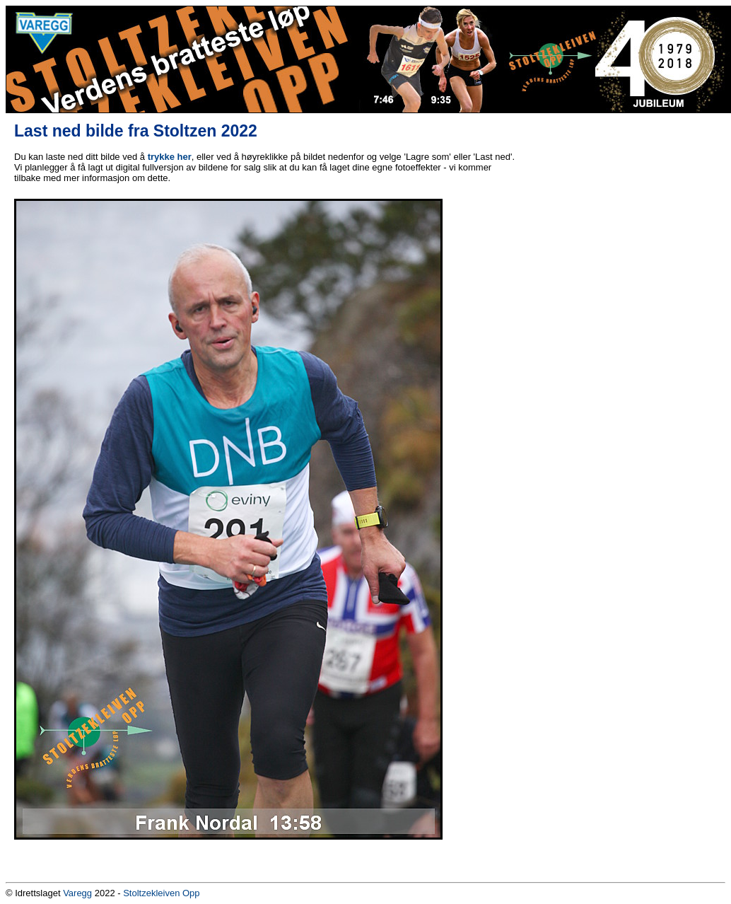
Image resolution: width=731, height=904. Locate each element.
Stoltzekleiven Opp (161, 893)
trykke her (170, 156)
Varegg (77, 893)
